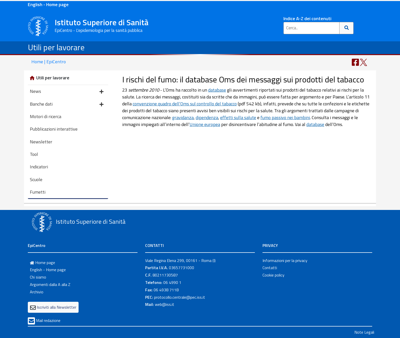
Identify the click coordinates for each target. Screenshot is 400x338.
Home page (42, 262)
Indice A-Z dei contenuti (307, 18)
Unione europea (205, 124)
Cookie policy (273, 275)
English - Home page (48, 4)
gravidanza (183, 117)
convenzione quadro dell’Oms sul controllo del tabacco (185, 103)
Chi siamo (38, 277)
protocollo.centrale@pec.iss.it (179, 297)
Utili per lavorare (56, 47)
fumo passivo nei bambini (285, 117)
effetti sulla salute (238, 117)
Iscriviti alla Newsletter (56, 307)
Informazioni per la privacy (284, 260)
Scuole (36, 179)
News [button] (67, 92)
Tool (34, 154)
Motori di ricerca (45, 116)
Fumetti (37, 192)
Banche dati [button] (67, 104)
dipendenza (207, 117)
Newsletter (41, 141)
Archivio (36, 292)
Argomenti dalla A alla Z (50, 284)
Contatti (269, 268)
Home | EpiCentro (48, 61)
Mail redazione (48, 320)
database (217, 89)
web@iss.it (164, 304)
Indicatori (39, 166)
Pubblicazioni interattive (54, 129)
